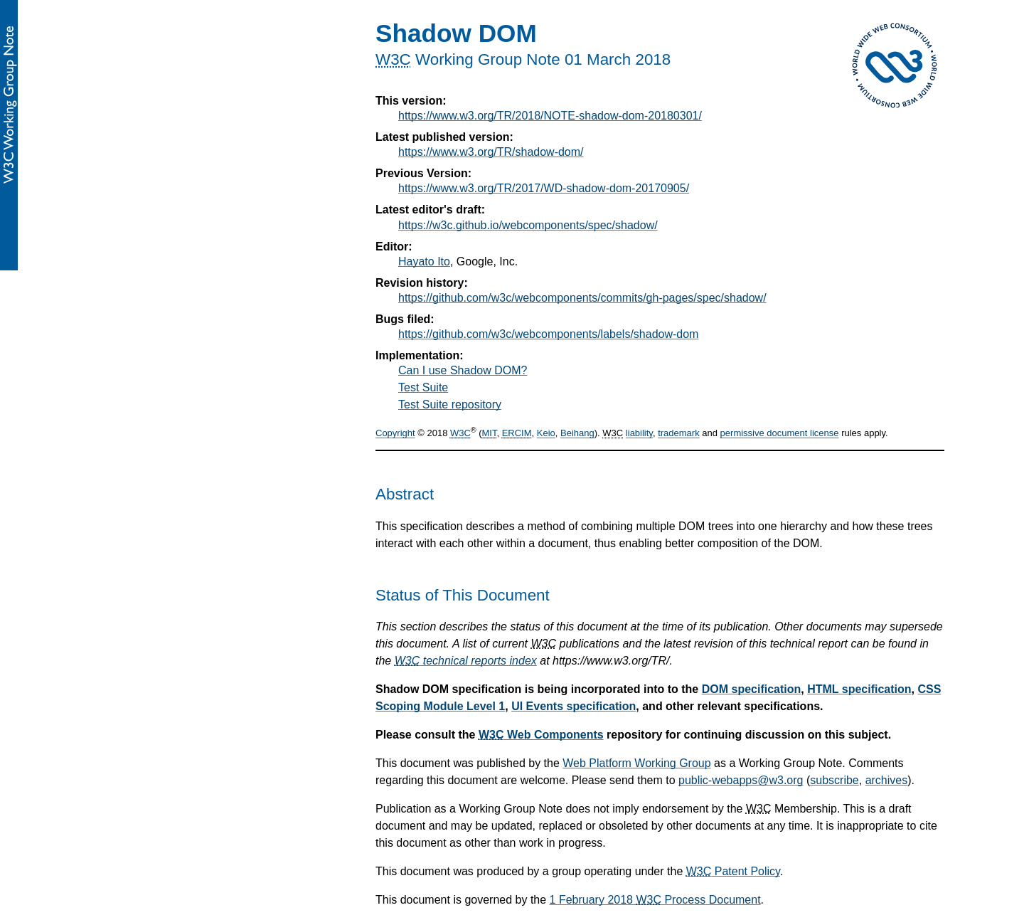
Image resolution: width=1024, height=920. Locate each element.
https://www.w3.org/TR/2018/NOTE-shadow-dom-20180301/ (550, 116)
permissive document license (779, 433)
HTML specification (859, 689)
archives (886, 780)
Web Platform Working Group (636, 763)
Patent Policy (733, 871)
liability (639, 433)
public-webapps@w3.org (740, 780)
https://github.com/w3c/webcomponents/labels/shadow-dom (548, 334)
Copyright (395, 433)
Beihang (577, 433)
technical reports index (466, 661)
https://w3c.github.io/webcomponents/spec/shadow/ (528, 225)
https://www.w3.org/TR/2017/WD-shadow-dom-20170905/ (543, 188)
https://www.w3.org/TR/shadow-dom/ (491, 152)
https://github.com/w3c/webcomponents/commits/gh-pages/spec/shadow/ (582, 298)
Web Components (541, 735)
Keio (546, 433)
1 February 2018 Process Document (655, 900)
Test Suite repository (449, 404)
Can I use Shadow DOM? (462, 370)
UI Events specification (573, 706)
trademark (679, 433)
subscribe (834, 780)
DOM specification (751, 689)
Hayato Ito (424, 261)
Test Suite (423, 387)
